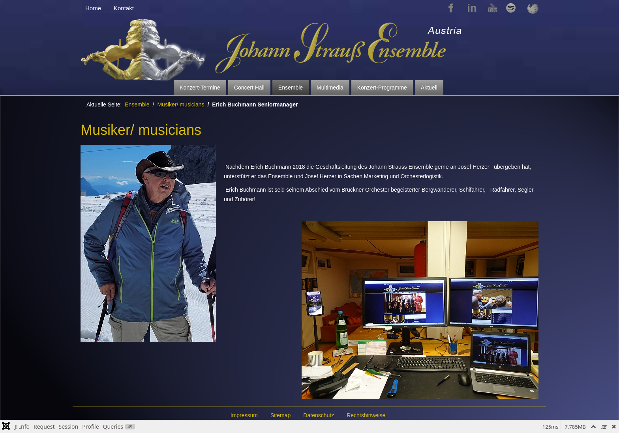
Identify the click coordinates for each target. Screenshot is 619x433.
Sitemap (280, 415)
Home (93, 8)
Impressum (244, 415)
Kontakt (124, 8)
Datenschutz (318, 415)
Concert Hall (249, 87)
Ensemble (290, 87)
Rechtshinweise (366, 415)
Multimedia (330, 87)
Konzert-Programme (382, 87)
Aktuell (429, 87)
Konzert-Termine (200, 87)
